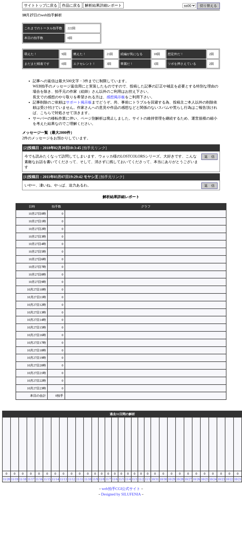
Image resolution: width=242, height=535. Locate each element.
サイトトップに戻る (40, 5)
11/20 (6, 479)
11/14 (55, 479)
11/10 (87, 479)
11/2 (141, 479)
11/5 (121, 479)
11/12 (71, 479)
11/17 (31, 479)
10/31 (154, 479)
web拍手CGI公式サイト (121, 489)
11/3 (134, 479)
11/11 (79, 479)
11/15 (47, 479)
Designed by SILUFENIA (121, 494)
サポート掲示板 (79, 102)
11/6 (115, 479)
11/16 (39, 479)
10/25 (204, 479)
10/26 (196, 479)
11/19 (14, 479)
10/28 (179, 479)
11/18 (22, 479)
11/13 (63, 479)
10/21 (237, 479)
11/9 (95, 479)
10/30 (163, 479)
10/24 (212, 479)
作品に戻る (71, 5)
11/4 (128, 479)
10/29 (171, 479)
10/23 (221, 479)
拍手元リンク (94, 148)
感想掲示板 (116, 97)
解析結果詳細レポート (103, 5)
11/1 (147, 479)
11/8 (101, 479)
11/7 (108, 479)
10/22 (229, 479)
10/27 (188, 479)
